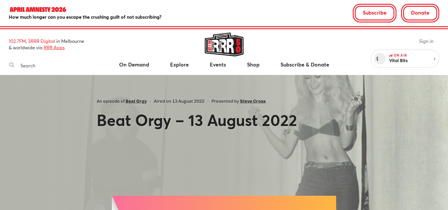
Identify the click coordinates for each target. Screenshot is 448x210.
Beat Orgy (136, 101)
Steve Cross (253, 101)
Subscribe (375, 12)
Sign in (426, 41)
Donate (420, 12)
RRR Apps (54, 47)
